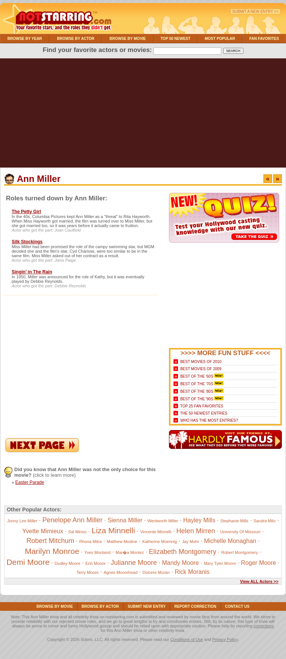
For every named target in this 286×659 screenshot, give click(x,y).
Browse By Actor (75, 39)
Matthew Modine (122, 541)
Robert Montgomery (239, 552)
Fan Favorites (264, 39)
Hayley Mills (199, 520)
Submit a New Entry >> (255, 11)
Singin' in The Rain (32, 272)
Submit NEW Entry (147, 606)
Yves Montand (97, 552)
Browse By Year (25, 39)
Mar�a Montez (130, 552)
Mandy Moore (180, 563)
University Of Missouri (240, 531)
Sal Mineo (77, 531)
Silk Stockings (27, 241)
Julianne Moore (134, 562)
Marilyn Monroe (52, 551)
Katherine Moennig (159, 541)
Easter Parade (29, 482)
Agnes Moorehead (120, 572)
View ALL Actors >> (259, 581)
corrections (264, 626)
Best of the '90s (196, 399)
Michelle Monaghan (230, 541)
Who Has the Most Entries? (209, 420)
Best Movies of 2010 (200, 362)
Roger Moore (258, 563)
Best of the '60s (196, 376)
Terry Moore (87, 572)
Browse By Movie (128, 39)
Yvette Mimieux (42, 531)
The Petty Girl (26, 211)
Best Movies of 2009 (200, 369)
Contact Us (237, 606)
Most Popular (220, 39)
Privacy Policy (225, 639)
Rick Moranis (192, 572)
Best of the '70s (196, 384)
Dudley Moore (67, 563)
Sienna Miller (125, 520)
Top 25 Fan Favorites (201, 406)
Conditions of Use (186, 639)
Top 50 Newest (175, 39)
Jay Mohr (190, 541)
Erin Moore (95, 563)
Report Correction (195, 606)
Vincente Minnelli (155, 531)
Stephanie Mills (234, 521)
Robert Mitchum (50, 541)
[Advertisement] (143, 115)
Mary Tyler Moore (220, 563)
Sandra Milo (264, 521)
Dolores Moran (156, 572)
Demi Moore (27, 562)
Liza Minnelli (113, 530)
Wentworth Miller (163, 521)
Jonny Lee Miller (22, 521)
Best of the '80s (196, 391)
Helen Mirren (195, 531)
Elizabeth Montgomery (182, 551)
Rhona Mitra (90, 541)
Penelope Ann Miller (72, 520)
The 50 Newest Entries (203, 413)
